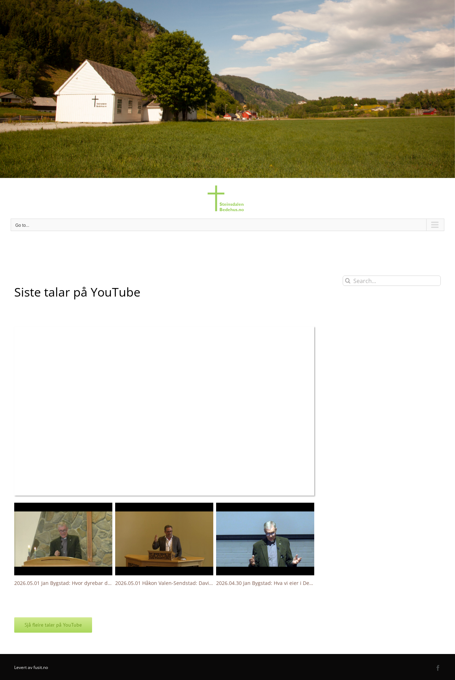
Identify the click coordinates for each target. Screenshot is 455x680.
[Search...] (392, 281)
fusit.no (40, 667)
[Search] (348, 281)
